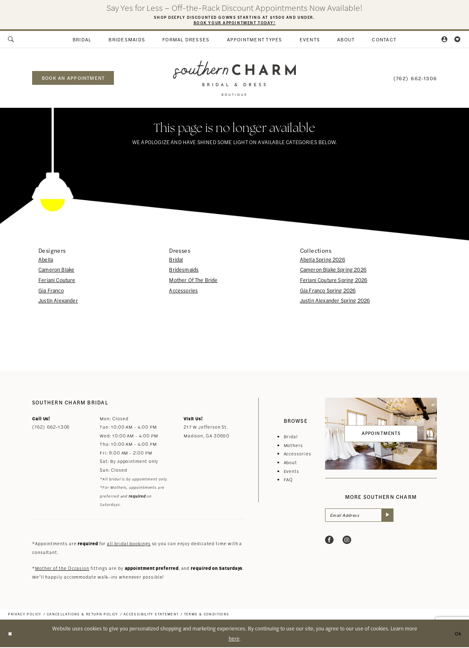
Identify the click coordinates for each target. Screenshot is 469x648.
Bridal (176, 260)
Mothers (293, 446)
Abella (45, 260)
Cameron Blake (56, 270)
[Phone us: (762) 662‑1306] (415, 78)
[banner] (234, 79)
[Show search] (11, 40)
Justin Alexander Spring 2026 (335, 301)
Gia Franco (51, 291)
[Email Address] (361, 516)
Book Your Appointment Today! (234, 22)
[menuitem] (11, 40)
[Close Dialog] (10, 634)
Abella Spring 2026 (322, 260)
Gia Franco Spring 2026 (328, 291)
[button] (445, 40)
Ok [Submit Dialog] (457, 634)
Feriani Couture (57, 281)
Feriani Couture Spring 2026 (334, 281)
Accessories (183, 291)
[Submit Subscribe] (390, 516)
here (234, 639)
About (291, 463)
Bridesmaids (184, 270)
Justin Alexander (58, 301)
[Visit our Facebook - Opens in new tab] (329, 541)
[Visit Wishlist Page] (457, 40)
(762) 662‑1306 (51, 427)
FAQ (288, 480)
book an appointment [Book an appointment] (73, 78)
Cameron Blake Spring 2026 (333, 270)
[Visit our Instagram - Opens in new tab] (347, 541)
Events (291, 471)
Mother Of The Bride (193, 281)
